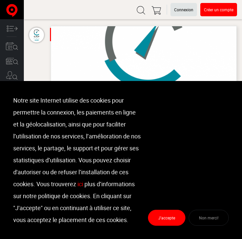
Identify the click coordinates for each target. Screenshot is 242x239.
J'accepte (166, 217)
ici (80, 184)
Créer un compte (218, 9)
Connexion (183, 9)
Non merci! (208, 217)
